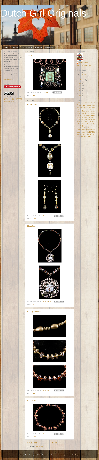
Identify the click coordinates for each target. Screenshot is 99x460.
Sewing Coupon (90, 126)
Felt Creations (27, 47)
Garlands (38, 47)
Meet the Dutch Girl (9, 79)
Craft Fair (79, 107)
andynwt (64, 455)
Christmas (81, 105)
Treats (83, 132)
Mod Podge (91, 119)
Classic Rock (32, 104)
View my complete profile (84, 65)
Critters (78, 111)
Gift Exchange (87, 115)
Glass (93, 115)
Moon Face (31, 226)
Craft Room (85, 107)
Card (87, 102)
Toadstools (92, 129)
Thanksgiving (85, 129)
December (83, 74)
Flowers (93, 113)
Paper (78, 123)
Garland (79, 115)
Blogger (77, 455)
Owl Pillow (92, 121)
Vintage (87, 134)
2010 (80, 93)
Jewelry (34, 95)
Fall (83, 113)
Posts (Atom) (39, 447)
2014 (80, 83)
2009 (80, 96)
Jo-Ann (91, 117)
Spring (82, 127)
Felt (87, 113)
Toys (78, 132)
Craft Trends (84, 109)
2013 (80, 86)
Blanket (84, 102)
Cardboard (92, 102)
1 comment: (46, 92)
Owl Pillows (49, 47)
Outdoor (86, 121)
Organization (79, 121)
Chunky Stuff (32, 401)
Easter (93, 111)
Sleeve (78, 127)
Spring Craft (87, 127)
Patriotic (83, 123)
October (82, 80)
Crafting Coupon (91, 109)
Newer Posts (32, 443)
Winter (92, 134)
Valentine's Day (81, 134)
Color (88, 105)
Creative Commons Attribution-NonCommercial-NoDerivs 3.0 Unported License (13, 100)
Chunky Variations (34, 312)
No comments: (47, 216)
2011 (80, 91)
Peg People (91, 123)
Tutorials (15, 47)
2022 (80, 72)
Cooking (92, 105)
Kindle (85, 119)
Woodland (83, 136)
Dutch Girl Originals (43, 13)
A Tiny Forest (83, 77)
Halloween (80, 117)
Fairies (78, 113)
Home (7, 47)
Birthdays (79, 102)
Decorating (86, 111)
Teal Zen (30, 56)
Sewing (80, 125)
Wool (89, 136)
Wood (78, 136)
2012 (80, 88)
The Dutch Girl (83, 63)
